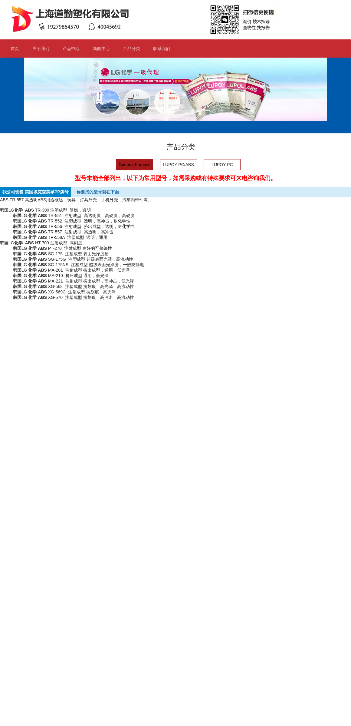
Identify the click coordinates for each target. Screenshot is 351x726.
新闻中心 (104, 48)
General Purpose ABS (135, 166)
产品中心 (71, 48)
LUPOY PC (222, 164)
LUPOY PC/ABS (178, 164)
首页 (15, 48)
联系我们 (164, 48)
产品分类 (134, 48)
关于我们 (43, 48)
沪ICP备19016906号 (145, 710)
